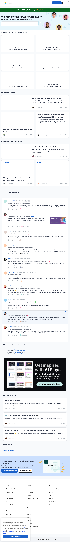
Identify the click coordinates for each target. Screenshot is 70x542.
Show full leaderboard (9, 450)
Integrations (9, 492)
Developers (9, 517)
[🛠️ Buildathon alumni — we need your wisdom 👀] (35, 419)
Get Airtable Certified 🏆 (25, 470)
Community (9, 520)
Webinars (51, 505)
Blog (28, 517)
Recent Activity (6, 196)
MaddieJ (10, 286)
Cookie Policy (22, 531)
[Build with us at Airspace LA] (52, 173)
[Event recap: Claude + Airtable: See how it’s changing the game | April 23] (35, 434)
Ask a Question (19, 354)
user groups (17, 352)
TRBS (9, 231)
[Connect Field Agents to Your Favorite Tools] (35, 102)
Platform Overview (11, 489)
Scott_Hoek (10, 258)
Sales (29, 501)
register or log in (17, 349)
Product (30, 489)
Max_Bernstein (11, 313)
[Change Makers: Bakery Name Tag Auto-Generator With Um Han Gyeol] (17, 173)
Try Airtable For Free (32, 526)
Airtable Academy (54, 489)
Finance (30, 505)
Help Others (22, 196)
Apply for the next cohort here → (45, 10)
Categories (15, 196)
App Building (9, 498)
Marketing (30, 492)
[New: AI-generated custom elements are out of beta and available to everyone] (52, 125)
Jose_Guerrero (11, 272)
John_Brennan (11, 200)
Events (51, 492)
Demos (51, 498)
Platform (8, 486)
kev (9, 214)
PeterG (9, 299)
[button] (2, 3)
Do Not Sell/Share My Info (43, 539)
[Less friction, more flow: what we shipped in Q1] (17, 125)
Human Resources (33, 498)
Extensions (9, 495)
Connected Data (10, 505)
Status (29, 520)
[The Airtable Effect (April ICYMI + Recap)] (35, 151)
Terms (33, 539)
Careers (29, 514)
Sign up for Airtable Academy (9, 470)
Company (29, 508)
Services (8, 514)
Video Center (52, 495)
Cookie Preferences (56, 539)
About (28, 511)
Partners (8, 511)
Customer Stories (54, 501)
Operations (31, 495)
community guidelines (20, 350)
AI (6, 501)
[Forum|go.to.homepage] (11, 2)
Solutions (30, 486)
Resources (9, 508)
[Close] (28, 524)
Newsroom (30, 523)
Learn (50, 486)
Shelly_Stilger (11, 245)
